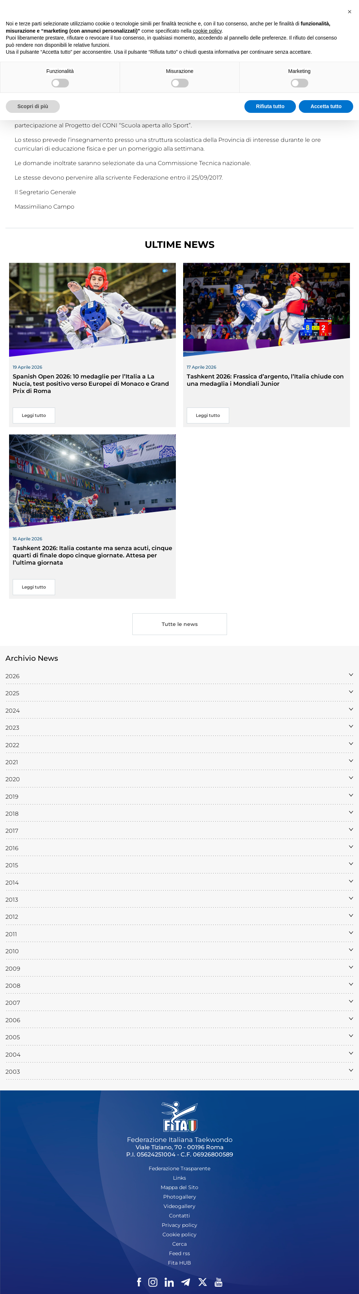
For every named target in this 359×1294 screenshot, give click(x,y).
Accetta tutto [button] (326, 106)
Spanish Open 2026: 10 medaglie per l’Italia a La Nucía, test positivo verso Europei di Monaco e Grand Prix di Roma (91, 383)
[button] (349, 11)
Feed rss (179, 1253)
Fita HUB (179, 1263)
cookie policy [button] (207, 31)
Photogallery (179, 1197)
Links (179, 1178)
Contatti (179, 1216)
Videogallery (179, 1206)
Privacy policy (179, 1225)
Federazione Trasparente (179, 1168)
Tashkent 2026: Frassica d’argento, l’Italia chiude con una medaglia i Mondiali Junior (265, 380)
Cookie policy (179, 1234)
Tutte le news (180, 624)
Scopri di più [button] (32, 106)
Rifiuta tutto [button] (270, 106)
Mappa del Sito (179, 1187)
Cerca (179, 1244)
